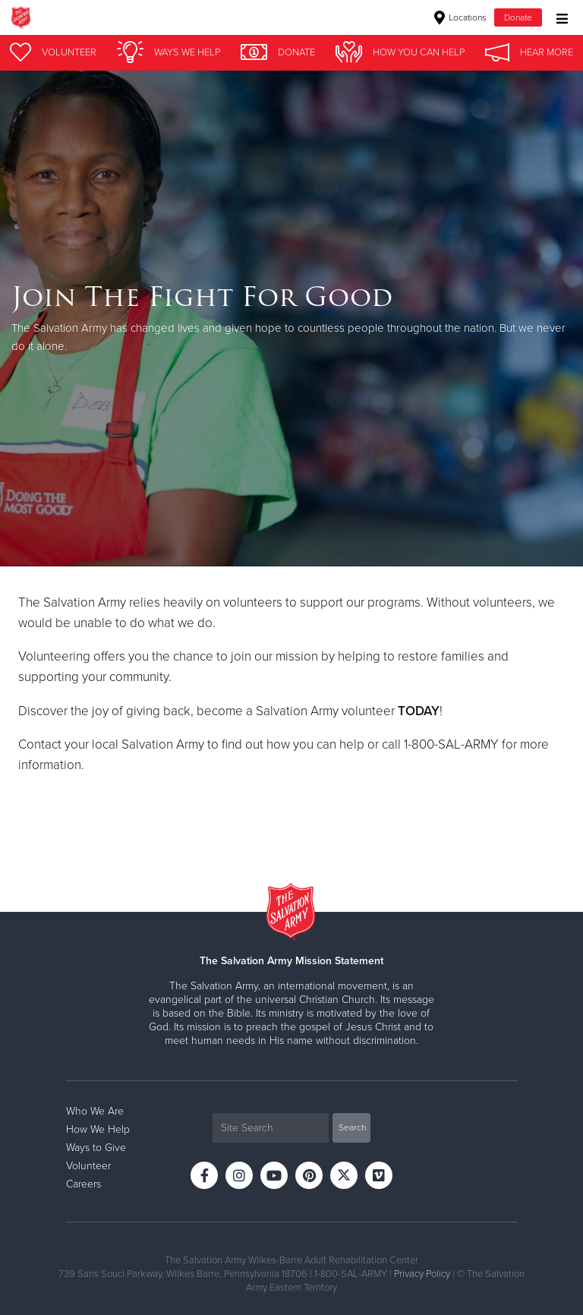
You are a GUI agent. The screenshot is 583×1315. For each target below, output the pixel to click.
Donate (518, 17)
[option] (291, 318)
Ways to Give (96, 1147)
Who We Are (95, 1111)
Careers (83, 1184)
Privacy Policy (422, 1274)
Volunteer (88, 1165)
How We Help (98, 1129)
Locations (460, 17)
